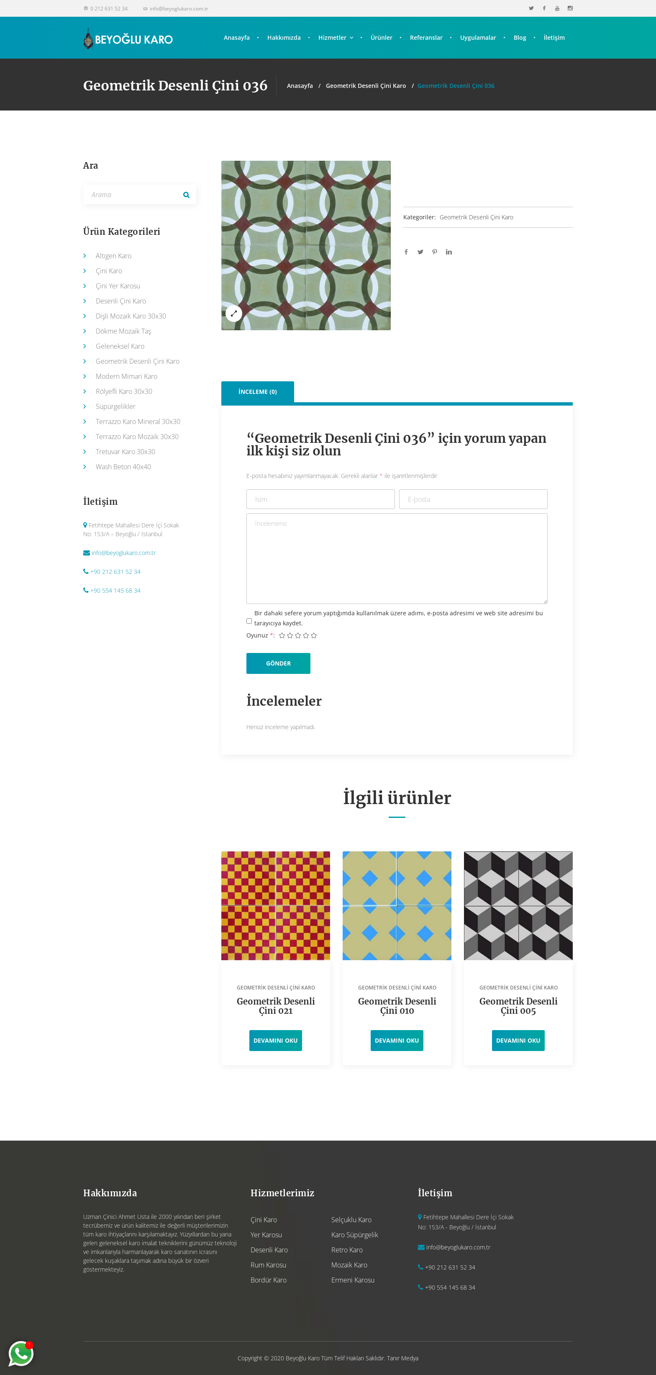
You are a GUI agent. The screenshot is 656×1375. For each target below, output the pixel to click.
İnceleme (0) (257, 392)
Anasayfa (237, 37)
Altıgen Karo (113, 255)
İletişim (554, 37)
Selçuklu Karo (351, 1219)
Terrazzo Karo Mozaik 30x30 (137, 436)
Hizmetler (332, 37)
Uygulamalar (478, 37)
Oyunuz (259, 635)
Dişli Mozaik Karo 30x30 (131, 316)
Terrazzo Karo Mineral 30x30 (138, 421)
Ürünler (381, 37)
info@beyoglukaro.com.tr (124, 553)
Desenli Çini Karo (121, 301)
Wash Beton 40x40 (123, 466)
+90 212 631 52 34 (115, 572)
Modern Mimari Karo (126, 376)
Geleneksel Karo (120, 346)
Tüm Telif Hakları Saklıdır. (353, 1358)
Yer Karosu (266, 1234)
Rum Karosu (268, 1265)
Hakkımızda (284, 37)
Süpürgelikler (116, 406)
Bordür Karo (269, 1280)
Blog (520, 37)
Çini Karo (109, 270)
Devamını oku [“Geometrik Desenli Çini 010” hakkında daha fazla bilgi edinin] (397, 1040)
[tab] (258, 391)
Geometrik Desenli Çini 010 (397, 1006)
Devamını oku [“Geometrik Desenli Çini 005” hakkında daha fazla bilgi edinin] (518, 1040)
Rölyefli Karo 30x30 (124, 391)
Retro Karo (347, 1249)
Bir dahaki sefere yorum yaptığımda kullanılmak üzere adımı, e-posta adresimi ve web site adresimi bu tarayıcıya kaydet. (398, 618)
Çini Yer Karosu (118, 285)
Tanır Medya (402, 1358)
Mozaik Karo (349, 1265)
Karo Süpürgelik (354, 1234)
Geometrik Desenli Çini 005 (518, 1006)
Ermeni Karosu (352, 1280)
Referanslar (426, 37)
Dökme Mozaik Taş (123, 331)
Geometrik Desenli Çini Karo (366, 86)
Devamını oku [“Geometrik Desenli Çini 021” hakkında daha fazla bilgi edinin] (276, 1040)
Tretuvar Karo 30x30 (125, 451)
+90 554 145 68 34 (115, 590)
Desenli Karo (269, 1249)
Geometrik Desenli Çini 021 (276, 1006)
